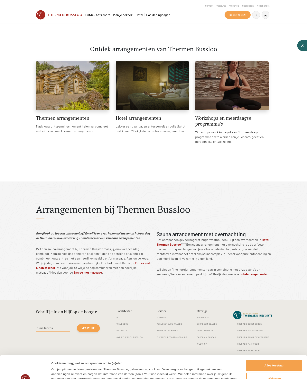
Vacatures (221, 5)
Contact (209, 5)
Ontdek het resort (97, 15)
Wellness (122, 324)
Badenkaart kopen (167, 330)
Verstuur (88, 328)
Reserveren (237, 14)
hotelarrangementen (254, 274)
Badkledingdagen (158, 15)
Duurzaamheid (205, 330)
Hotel (139, 15)
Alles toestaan (274, 342)
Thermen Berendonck (249, 324)
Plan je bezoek (123, 15)
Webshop (234, 5)
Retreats (121, 330)
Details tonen (60, 371)
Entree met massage (88, 272)
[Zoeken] (256, 15)
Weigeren (274, 355)
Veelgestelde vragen (169, 324)
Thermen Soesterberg (250, 330)
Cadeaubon (248, 5)
